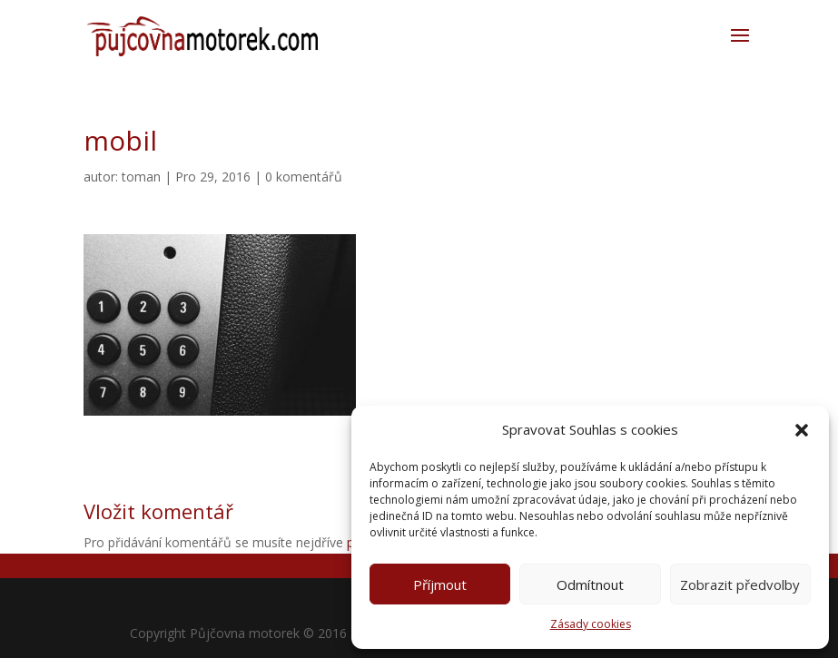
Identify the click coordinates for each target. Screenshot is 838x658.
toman (141, 176)
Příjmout (440, 584)
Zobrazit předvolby (740, 584)
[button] (802, 430)
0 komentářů (303, 176)
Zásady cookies (590, 624)
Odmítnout (590, 584)
